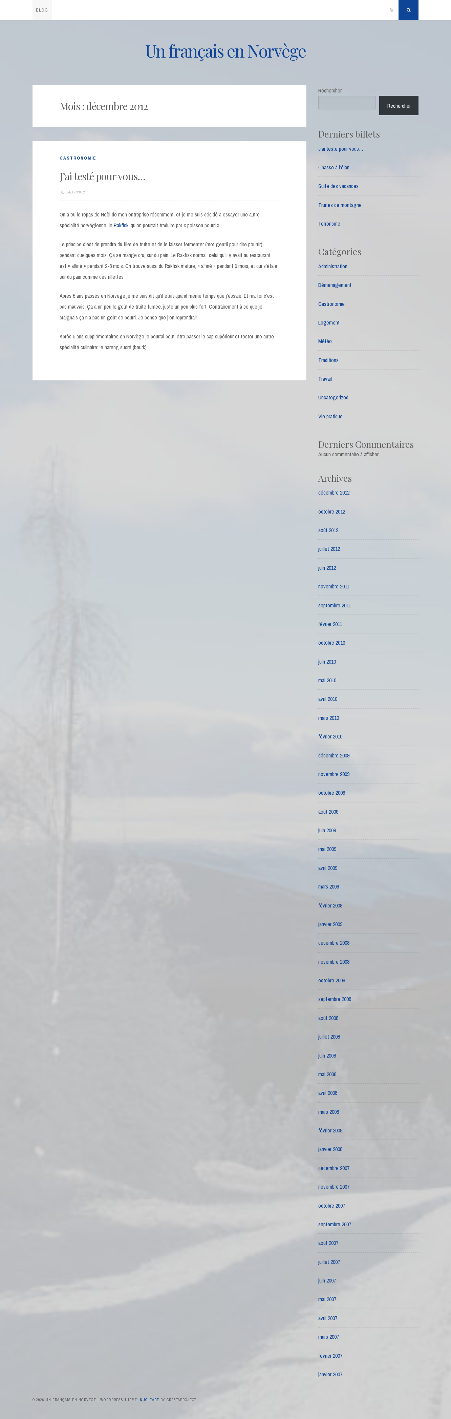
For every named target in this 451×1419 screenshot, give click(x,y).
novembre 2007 (333, 1186)
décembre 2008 (333, 942)
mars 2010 (328, 718)
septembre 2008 (334, 999)
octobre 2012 (331, 511)
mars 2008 (328, 1111)
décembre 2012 (333, 492)
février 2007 (330, 1355)
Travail (325, 378)
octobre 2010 (331, 642)
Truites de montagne (340, 205)
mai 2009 (327, 849)
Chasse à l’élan (333, 167)
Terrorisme (329, 223)
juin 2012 (327, 567)
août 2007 (328, 1243)
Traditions (328, 360)
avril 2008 (327, 1093)
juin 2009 (327, 830)
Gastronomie (78, 158)
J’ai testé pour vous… (102, 176)
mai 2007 (327, 1299)
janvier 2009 (330, 924)
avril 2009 (327, 868)
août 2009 (328, 811)
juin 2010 (327, 661)
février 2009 (330, 905)
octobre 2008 (331, 980)
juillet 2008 (329, 1036)
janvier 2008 (330, 1149)
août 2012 (328, 530)
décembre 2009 (333, 755)
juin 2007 (327, 1280)
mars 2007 (328, 1336)
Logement (329, 322)
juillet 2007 (329, 1262)
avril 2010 (327, 699)
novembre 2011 (333, 586)
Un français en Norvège (225, 50)
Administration (332, 266)
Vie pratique (330, 416)
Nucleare (149, 1399)
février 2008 (330, 1130)
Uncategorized (333, 397)
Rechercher (330, 90)
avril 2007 (327, 1318)
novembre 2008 (333, 961)
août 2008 (328, 1018)
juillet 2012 (329, 548)
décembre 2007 (333, 1168)
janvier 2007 (330, 1374)
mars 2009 (328, 886)
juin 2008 (327, 1055)
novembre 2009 (333, 774)
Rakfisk (121, 225)
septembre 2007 (334, 1224)
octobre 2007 (331, 1205)
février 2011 (330, 624)
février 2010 (330, 736)
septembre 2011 (334, 605)
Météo (325, 341)
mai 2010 (327, 680)
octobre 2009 (331, 792)
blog (42, 10)
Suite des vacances (338, 186)
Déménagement (334, 285)
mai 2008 (327, 1074)
